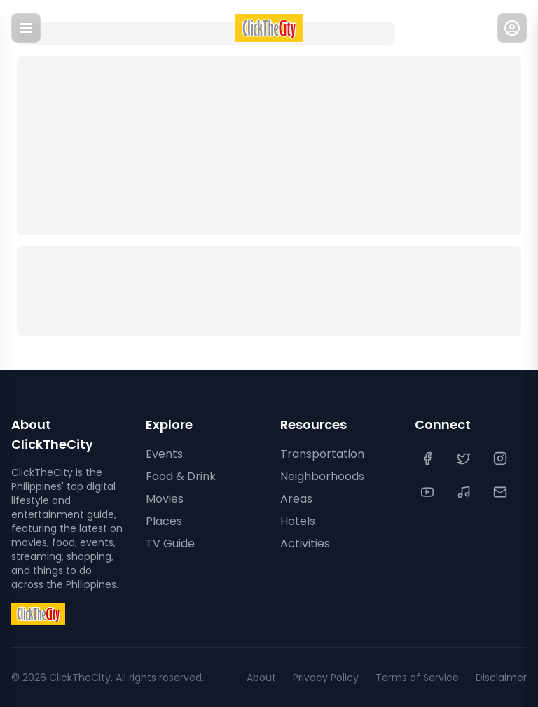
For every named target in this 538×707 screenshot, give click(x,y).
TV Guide (170, 544)
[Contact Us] (502, 492)
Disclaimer (501, 678)
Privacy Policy (326, 678)
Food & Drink (181, 476)
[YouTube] (429, 492)
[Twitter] (465, 458)
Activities (305, 544)
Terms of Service (417, 678)
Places (164, 521)
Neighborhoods (322, 476)
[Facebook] (429, 458)
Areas (296, 499)
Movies (165, 499)
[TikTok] (465, 492)
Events (164, 454)
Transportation (322, 454)
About (261, 678)
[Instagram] (502, 458)
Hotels (297, 521)
